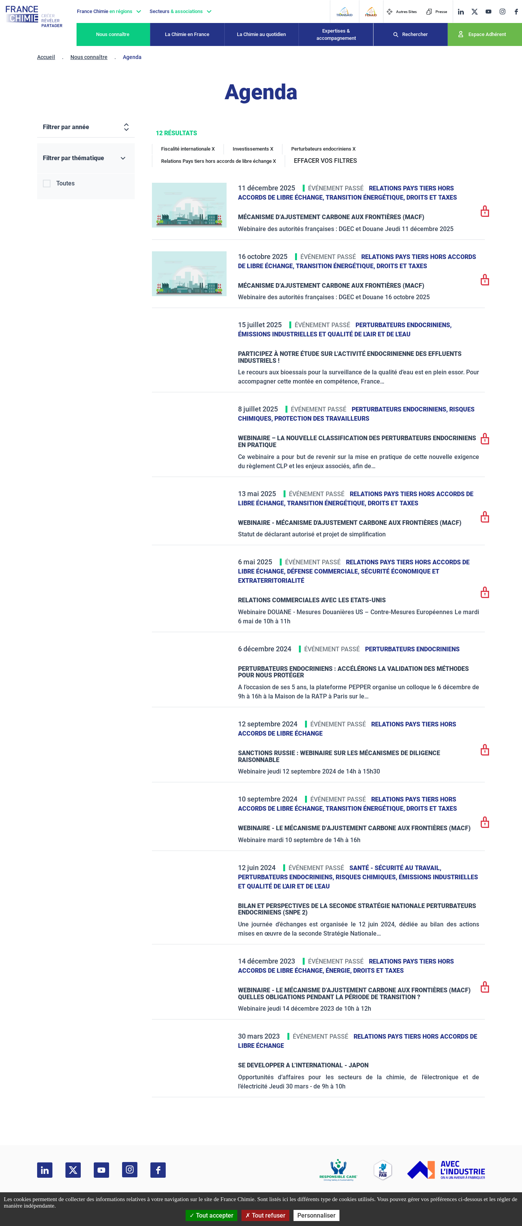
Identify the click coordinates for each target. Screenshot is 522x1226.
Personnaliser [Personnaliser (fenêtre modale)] (316, 1215)
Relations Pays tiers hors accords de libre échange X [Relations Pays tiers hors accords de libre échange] (218, 161)
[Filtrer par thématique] (86, 158)
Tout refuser (265, 1215)
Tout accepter (211, 1215)
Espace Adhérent (487, 34)
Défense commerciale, (324, 571)
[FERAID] (371, 11)
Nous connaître (112, 34)
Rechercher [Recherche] (415, 34)
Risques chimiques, (367, 877)
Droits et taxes (431, 197)
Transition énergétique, (366, 197)
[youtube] (488, 11)
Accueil (46, 57)
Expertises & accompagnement (336, 34)
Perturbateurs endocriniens (412, 649)
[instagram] (502, 11)
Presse (436, 12)
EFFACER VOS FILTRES (325, 160)
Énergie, (339, 970)
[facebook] (516, 11)
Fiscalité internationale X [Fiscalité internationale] (188, 149)
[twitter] (474, 11)
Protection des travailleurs (321, 418)
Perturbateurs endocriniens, (404, 325)
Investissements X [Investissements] (253, 149)
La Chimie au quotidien (261, 34)
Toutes (65, 183)
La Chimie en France (187, 34)
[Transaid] (344, 11)
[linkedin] (461, 11)
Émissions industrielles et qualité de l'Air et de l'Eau (324, 334)
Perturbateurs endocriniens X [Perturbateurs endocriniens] (323, 149)
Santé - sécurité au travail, (395, 868)
